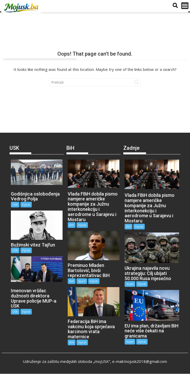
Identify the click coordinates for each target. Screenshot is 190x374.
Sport (82, 281)
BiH (71, 225)
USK (15, 204)
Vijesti (26, 204)
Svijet (130, 284)
